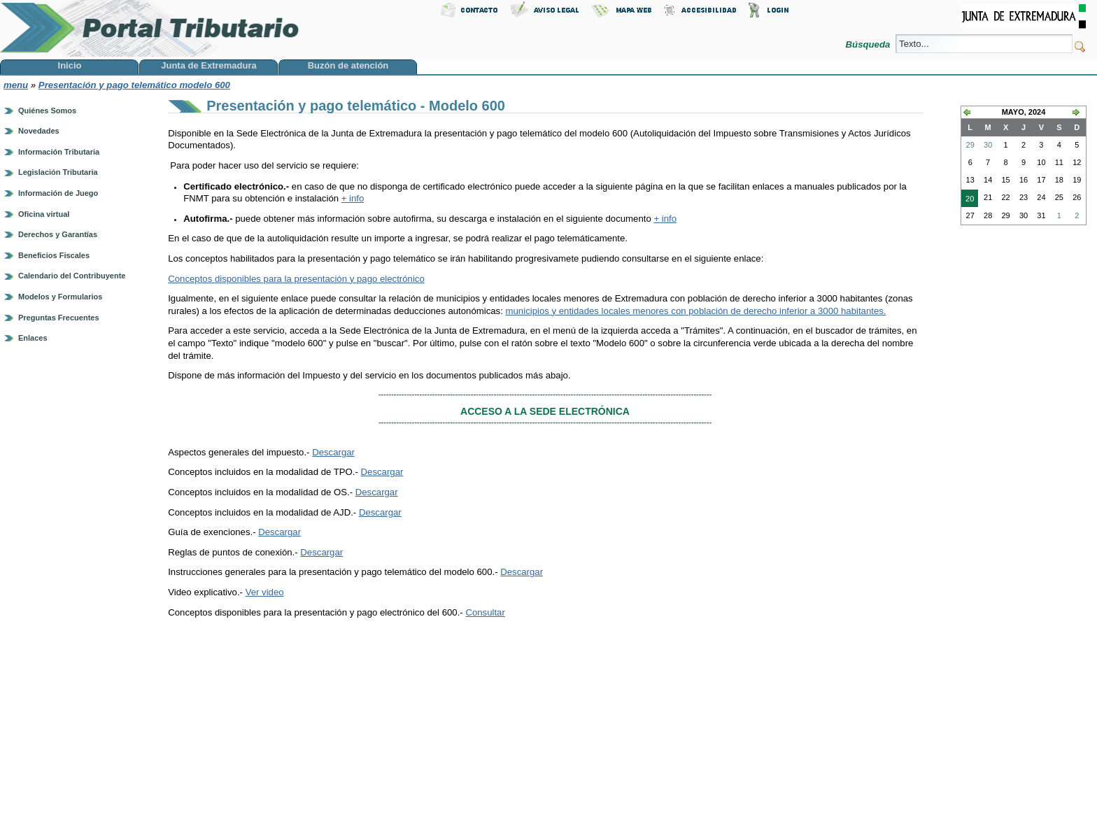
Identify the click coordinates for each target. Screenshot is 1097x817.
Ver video (265, 592)
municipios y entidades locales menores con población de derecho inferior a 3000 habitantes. (696, 311)
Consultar (484, 612)
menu (15, 85)
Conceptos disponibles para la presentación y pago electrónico (296, 278)
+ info (353, 198)
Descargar (333, 452)
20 (967, 200)
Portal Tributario (149, 28)
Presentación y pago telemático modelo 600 (134, 85)
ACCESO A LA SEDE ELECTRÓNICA (545, 411)
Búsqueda (869, 44)
